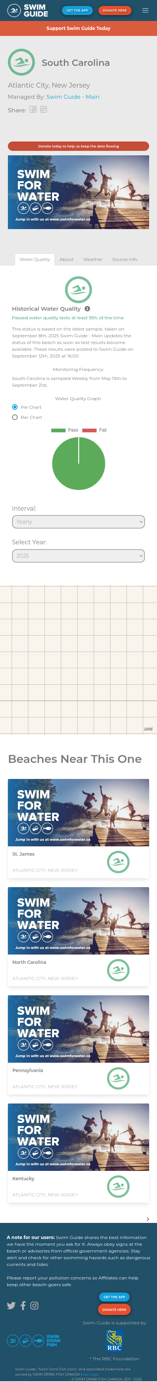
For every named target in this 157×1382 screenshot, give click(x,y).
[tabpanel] (78, 416)
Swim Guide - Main (73, 96)
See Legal (91, 1374)
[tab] (35, 259)
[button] (145, 10)
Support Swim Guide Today (78, 28)
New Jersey (70, 85)
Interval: (24, 508)
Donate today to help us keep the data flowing (78, 146)
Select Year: (29, 542)
